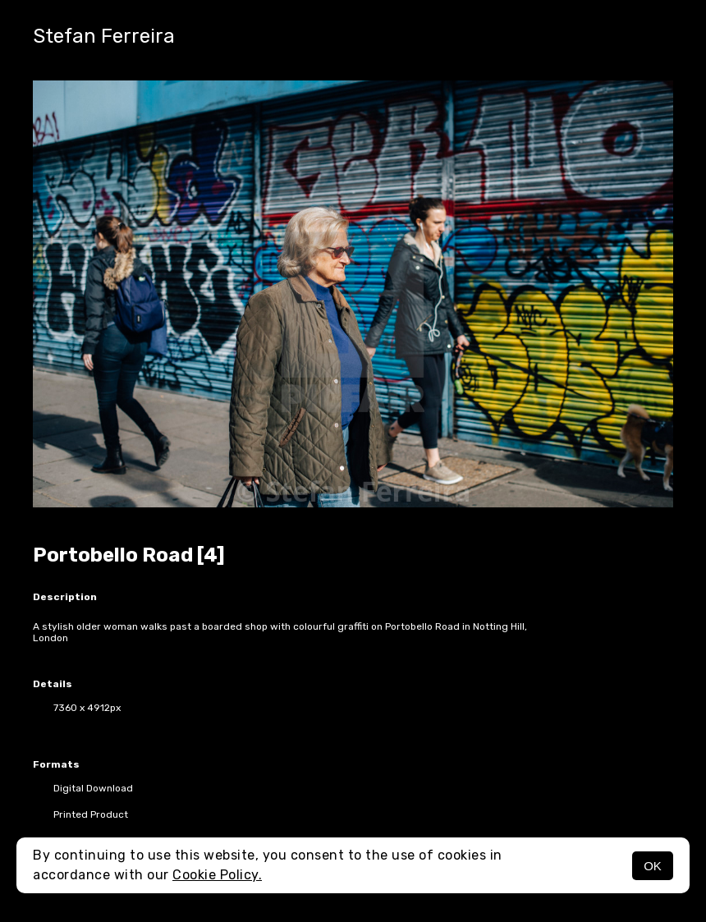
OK (653, 866)
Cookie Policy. (217, 875)
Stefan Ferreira (104, 36)
